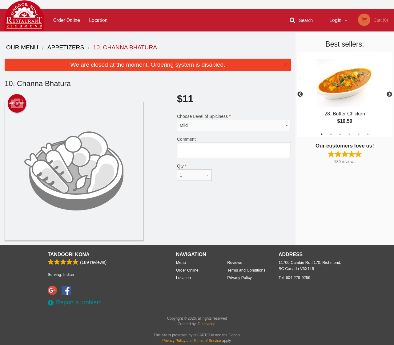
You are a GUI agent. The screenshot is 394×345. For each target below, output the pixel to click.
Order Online (66, 20)
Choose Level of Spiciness (234, 122)
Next (389, 94)
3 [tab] (340, 134)
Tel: (294, 277)
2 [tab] (331, 134)
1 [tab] (322, 134)
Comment (234, 147)
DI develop (206, 324)
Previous (300, 94)
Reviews (234, 262)
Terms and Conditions (246, 270)
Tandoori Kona (69, 254)
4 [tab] (349, 134)
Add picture (17, 103)
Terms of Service (207, 341)
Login (335, 20)
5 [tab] (359, 134)
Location (98, 20)
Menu (181, 262)
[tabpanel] (345, 94)
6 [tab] (368, 134)
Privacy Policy (239, 277)
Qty (194, 172)
